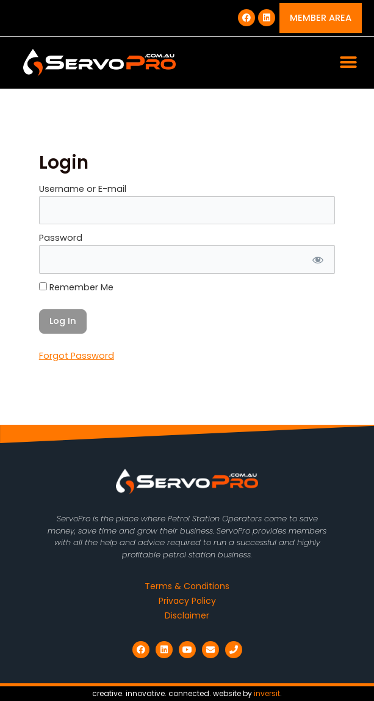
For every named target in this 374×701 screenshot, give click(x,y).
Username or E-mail (82, 189)
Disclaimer (187, 615)
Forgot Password (76, 356)
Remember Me (76, 287)
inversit (267, 693)
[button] (348, 62)
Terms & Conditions (187, 586)
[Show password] (317, 259)
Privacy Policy (187, 601)
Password (60, 238)
